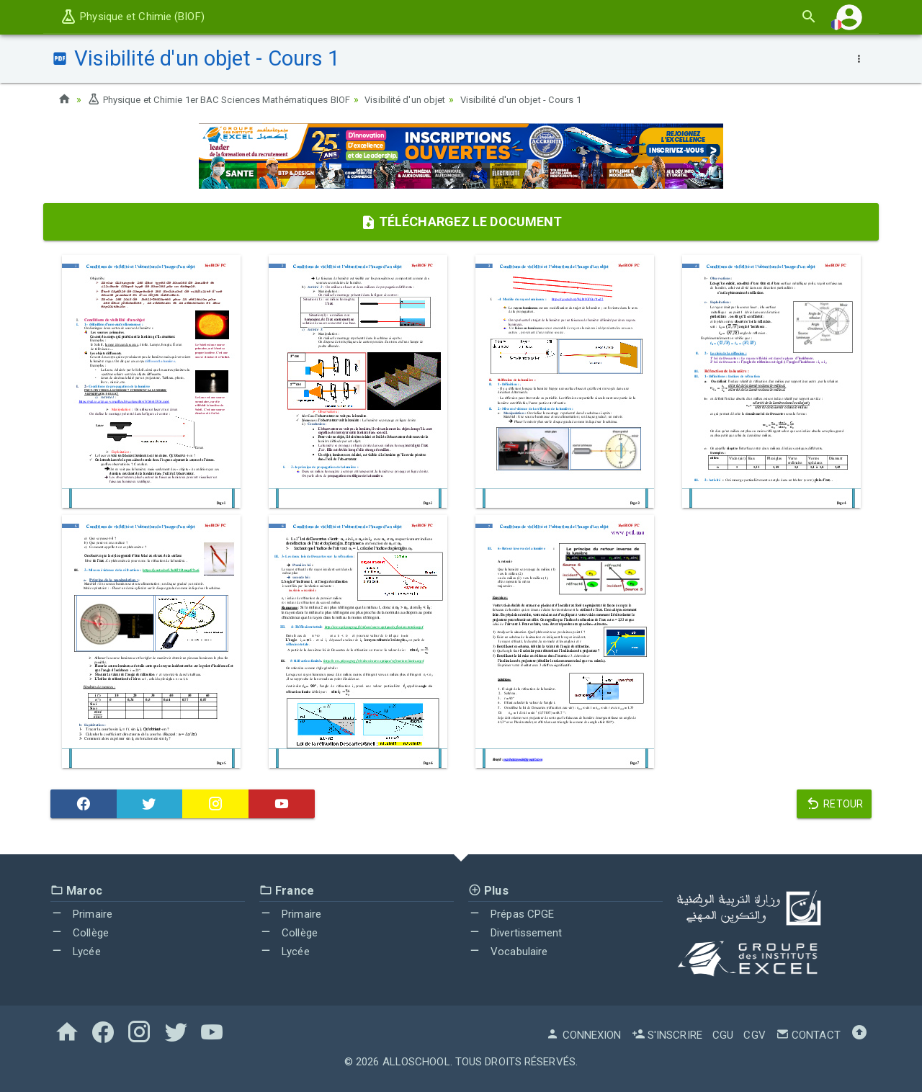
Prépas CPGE (511, 914)
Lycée (75, 950)
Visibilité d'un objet (432, 99)
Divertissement (515, 932)
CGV (754, 1035)
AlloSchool (416, 1061)
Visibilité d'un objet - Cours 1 (554, 99)
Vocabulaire (507, 950)
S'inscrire (667, 1035)
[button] (849, 17)
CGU (722, 1035)
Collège (79, 932)
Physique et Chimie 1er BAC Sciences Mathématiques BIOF (231, 99)
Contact (808, 1035)
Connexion (583, 1035)
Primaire (81, 914)
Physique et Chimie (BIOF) (132, 16)
